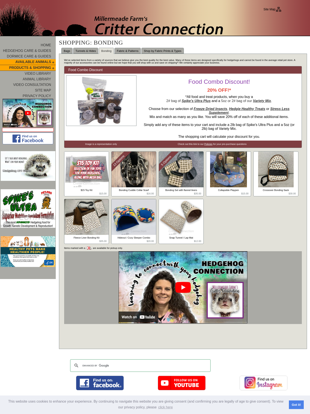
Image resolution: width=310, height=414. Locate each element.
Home (46, 45)
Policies (208, 144)
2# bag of (188, 101)
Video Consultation (32, 85)
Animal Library (37, 79)
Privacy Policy (37, 96)
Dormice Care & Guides (29, 56)
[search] (139, 365)
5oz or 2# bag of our (246, 101)
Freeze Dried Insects (210, 109)
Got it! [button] (296, 404)
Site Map (269, 9)
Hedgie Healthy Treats (247, 109)
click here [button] (165, 407)
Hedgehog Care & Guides (27, 51)
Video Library (38, 73)
